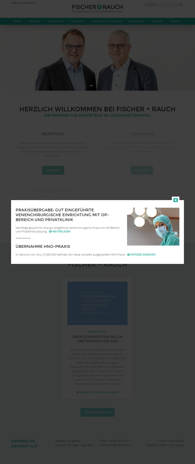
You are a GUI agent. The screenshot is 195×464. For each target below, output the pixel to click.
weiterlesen (59, 231)
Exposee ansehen (141, 254)
